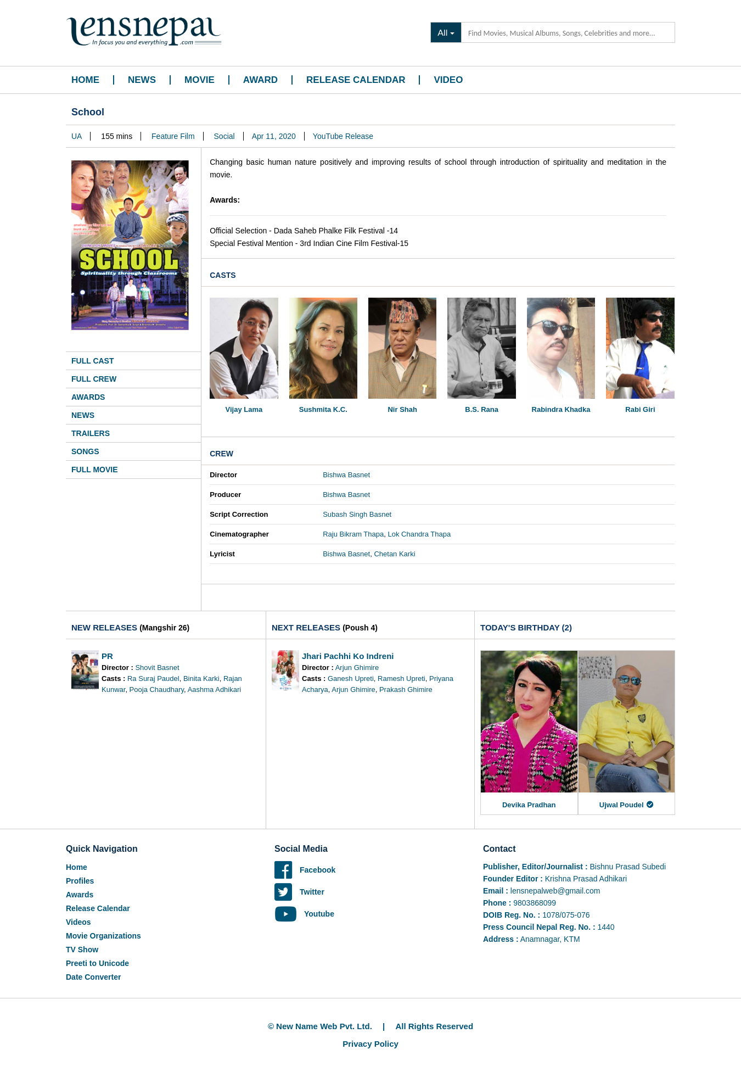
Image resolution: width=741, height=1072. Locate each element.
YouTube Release (343, 136)
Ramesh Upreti (401, 678)
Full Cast (92, 360)
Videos (78, 922)
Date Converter (93, 977)
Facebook (304, 870)
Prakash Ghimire (406, 689)
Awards (88, 397)
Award (260, 80)
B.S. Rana (481, 409)
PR (107, 656)
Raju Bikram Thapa (353, 534)
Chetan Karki (394, 554)
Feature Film (173, 136)
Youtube (304, 913)
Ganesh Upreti (351, 678)
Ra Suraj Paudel (153, 678)
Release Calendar (355, 80)
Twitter (299, 891)
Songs (85, 451)
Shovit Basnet (157, 667)
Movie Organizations (103, 935)
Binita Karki (201, 678)
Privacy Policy (370, 1043)
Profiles (80, 880)
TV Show (82, 949)
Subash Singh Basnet (357, 514)
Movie (199, 80)
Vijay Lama (244, 409)
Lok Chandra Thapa (419, 534)
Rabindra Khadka (561, 409)
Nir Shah (402, 409)
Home (85, 80)
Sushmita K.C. (323, 409)
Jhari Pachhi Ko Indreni (348, 656)
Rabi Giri (640, 409)
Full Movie (94, 469)
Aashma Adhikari (215, 689)
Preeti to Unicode (97, 963)
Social (224, 136)
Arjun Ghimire (357, 667)
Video (448, 80)
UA (76, 136)
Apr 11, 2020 (274, 136)
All (442, 32)
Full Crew (93, 379)
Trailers (90, 433)
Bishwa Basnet (346, 475)
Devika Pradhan (529, 805)
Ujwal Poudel (626, 805)
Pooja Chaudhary (157, 689)
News (142, 80)
